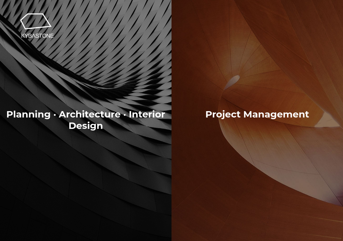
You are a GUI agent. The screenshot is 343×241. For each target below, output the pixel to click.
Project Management (257, 114)
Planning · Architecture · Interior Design (85, 116)
